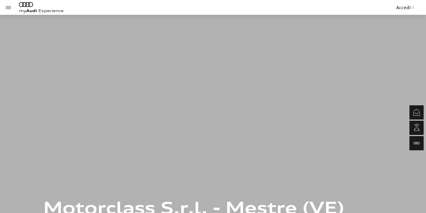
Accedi (405, 7)
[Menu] (8, 7)
